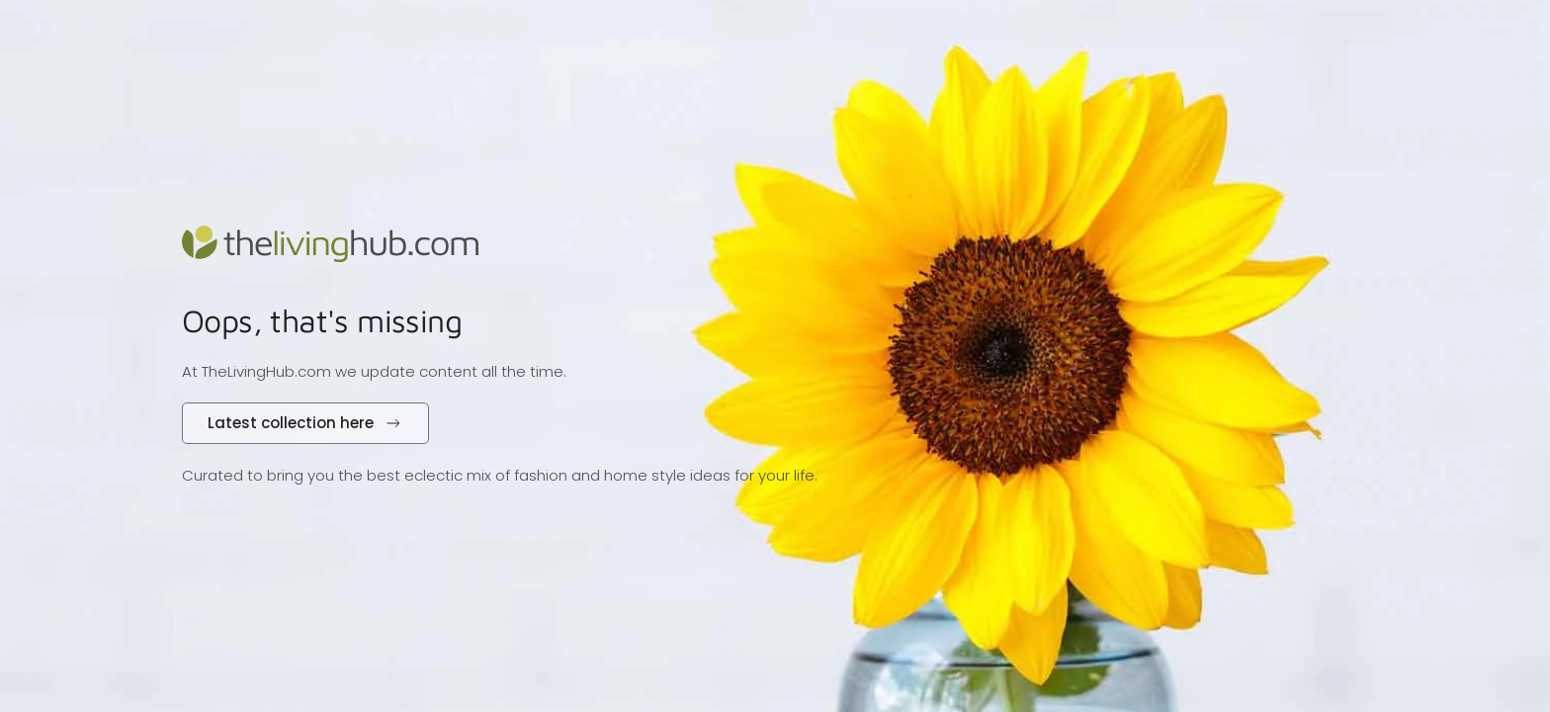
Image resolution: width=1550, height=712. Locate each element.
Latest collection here (305, 422)
